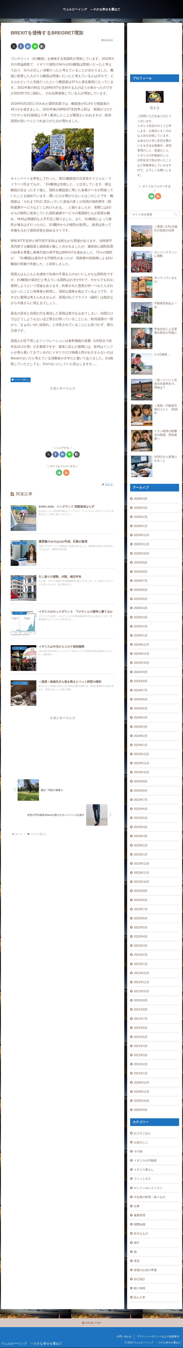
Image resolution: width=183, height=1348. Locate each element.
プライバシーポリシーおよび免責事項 (158, 1337)
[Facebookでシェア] (21, 46)
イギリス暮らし (21, 379)
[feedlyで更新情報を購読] (59, 473)
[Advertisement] (62, 416)
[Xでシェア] (14, 46)
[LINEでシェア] (35, 46)
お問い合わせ (124, 1337)
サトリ (155, 107)
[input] (154, 214)
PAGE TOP (91, 1323)
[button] (42, 46)
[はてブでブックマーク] (28, 46)
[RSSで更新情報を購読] (66, 473)
